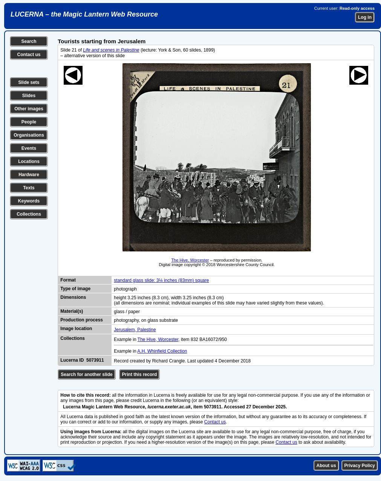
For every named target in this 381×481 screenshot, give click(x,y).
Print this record (139, 374)
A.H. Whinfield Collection (162, 351)
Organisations (29, 135)
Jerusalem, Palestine (135, 329)
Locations (29, 161)
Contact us (28, 54)
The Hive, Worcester (190, 260)
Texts (28, 187)
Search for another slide (86, 374)
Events (28, 148)
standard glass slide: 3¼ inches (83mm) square (161, 280)
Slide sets (28, 82)
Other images (28, 108)
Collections (29, 214)
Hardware (28, 174)
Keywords (29, 201)
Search (28, 41)
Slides (28, 95)
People (28, 122)
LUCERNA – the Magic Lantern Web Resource (84, 14)
